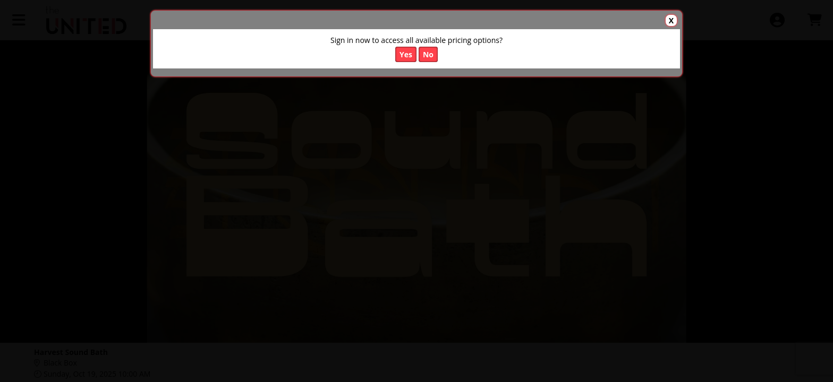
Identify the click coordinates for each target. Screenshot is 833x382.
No (428, 54)
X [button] (671, 20)
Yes (406, 54)
